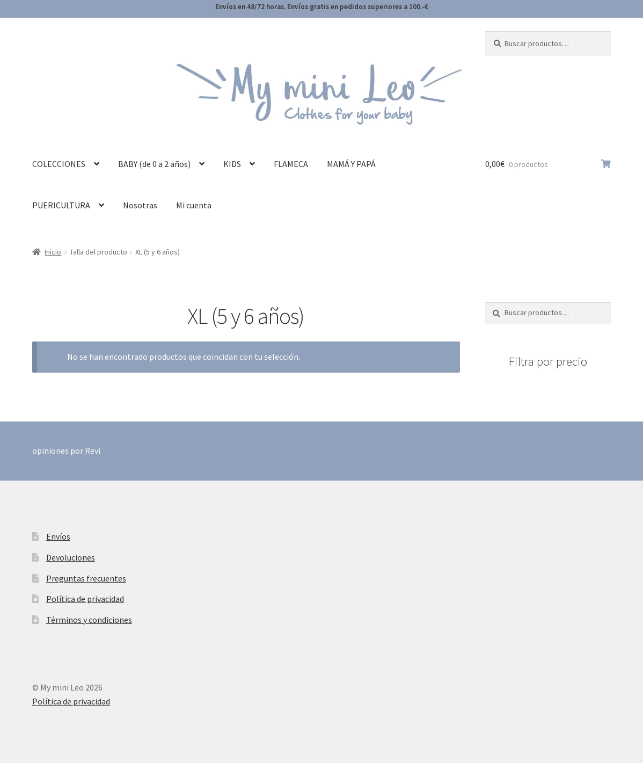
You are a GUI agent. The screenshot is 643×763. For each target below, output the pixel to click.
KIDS (232, 163)
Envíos (58, 536)
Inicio (53, 252)
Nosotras (140, 205)
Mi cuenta (193, 205)
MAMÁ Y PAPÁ (351, 163)
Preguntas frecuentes (86, 578)
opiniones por (66, 450)
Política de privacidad (85, 598)
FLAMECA (291, 163)
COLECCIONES (58, 163)
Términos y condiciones (89, 619)
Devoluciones (70, 557)
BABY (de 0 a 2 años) (154, 163)
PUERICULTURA (61, 205)
